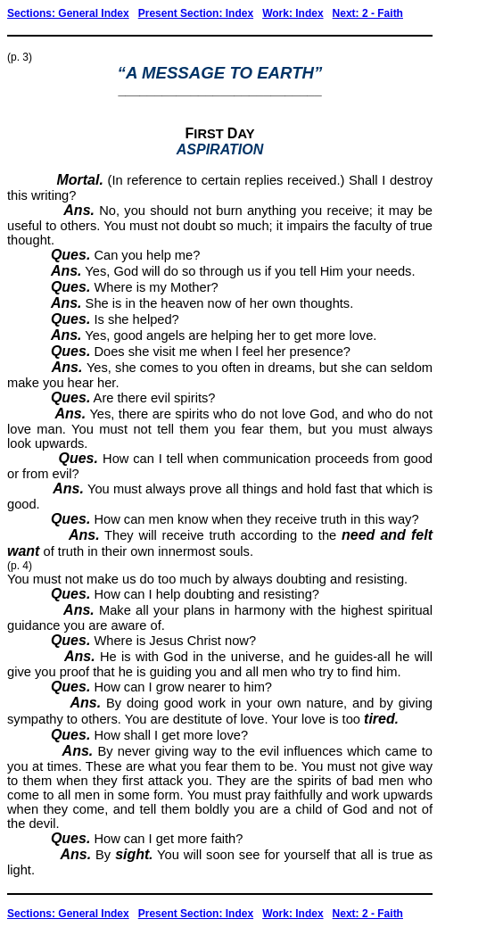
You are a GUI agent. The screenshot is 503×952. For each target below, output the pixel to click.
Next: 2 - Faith (368, 13)
